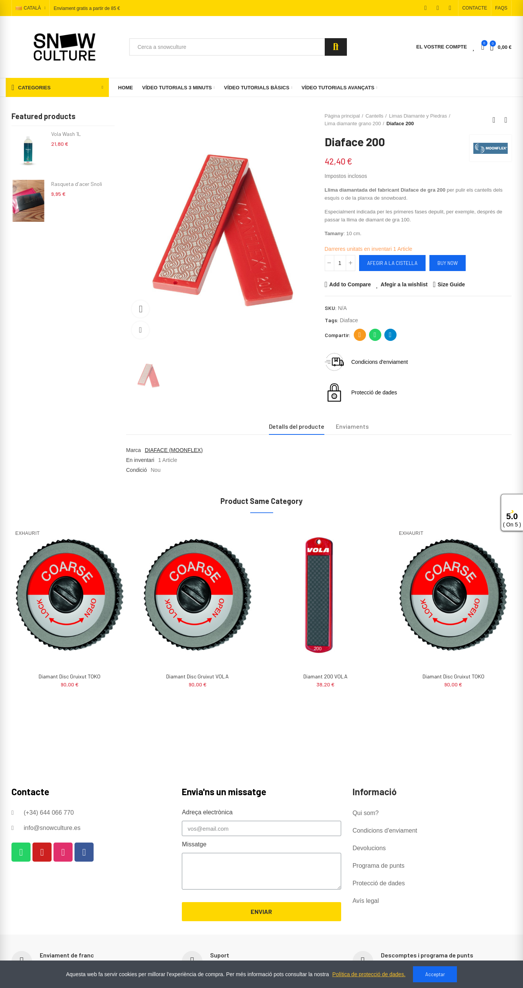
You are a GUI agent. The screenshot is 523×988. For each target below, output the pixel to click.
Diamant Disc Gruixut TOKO (197, 676)
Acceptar (435, 974)
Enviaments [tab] (352, 426)
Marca (133, 450)
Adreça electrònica (359, 335)
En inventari (140, 460)
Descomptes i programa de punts (427, 955)
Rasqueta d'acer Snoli (76, 184)
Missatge (194, 844)
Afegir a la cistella (392, 263)
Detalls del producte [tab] (296, 426)
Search (336, 47)
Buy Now (447, 263)
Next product (506, 120)
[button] (474, 8)
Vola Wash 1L (66, 134)
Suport (219, 955)
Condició (136, 470)
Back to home (496, 120)
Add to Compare (350, 284)
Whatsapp (375, 335)
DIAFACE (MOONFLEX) (174, 450)
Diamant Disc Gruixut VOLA (325, 676)
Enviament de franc (67, 955)
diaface (349, 320)
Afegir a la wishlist (404, 284)
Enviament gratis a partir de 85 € (86, 8)
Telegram (390, 335)
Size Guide (451, 284)
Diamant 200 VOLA (69, 676)
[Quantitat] (340, 263)
